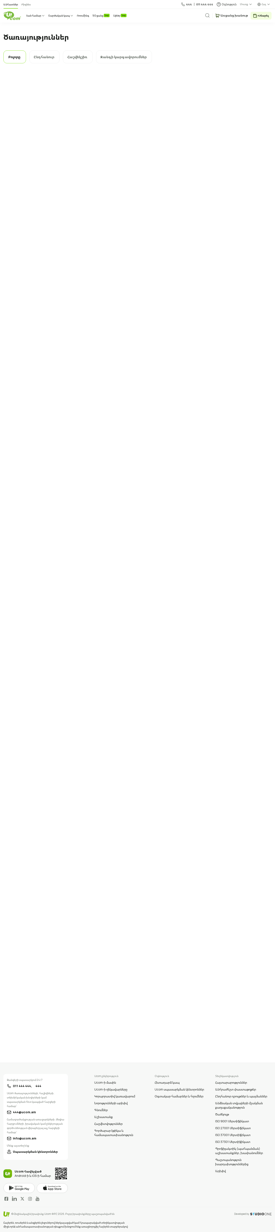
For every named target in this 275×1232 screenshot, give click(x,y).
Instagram (30, 1199)
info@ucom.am (24, 1138)
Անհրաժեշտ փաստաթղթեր (235, 1089)
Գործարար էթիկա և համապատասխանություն (113, 1133)
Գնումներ (101, 1110)
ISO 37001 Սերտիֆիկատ (233, 1135)
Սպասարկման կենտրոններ (35, 1152)
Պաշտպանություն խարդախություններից (231, 1162)
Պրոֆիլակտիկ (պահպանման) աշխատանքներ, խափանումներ (239, 1151)
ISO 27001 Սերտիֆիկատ (233, 1128)
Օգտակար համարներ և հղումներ (179, 1096)
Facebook (6, 1199)
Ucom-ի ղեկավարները (110, 1089)
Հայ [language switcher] (264, 4)
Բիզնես (26, 4)
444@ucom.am (24, 1112)
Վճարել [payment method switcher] (263, 15)
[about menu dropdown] (246, 4)
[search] (210, 15)
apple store (52, 1188)
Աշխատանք (103, 1117)
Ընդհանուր (44, 57)
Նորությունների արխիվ (111, 1103)
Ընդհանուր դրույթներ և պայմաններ (241, 1096)
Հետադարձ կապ (167, 1082)
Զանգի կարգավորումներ (123, 57)
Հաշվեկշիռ (77, 57)
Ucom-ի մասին (105, 1082)
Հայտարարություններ (231, 1082)
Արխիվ (220, 1171)
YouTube (37, 1199)
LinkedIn (14, 1199)
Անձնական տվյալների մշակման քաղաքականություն (239, 1105)
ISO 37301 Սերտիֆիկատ (232, 1142)
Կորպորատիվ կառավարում (114, 1096)
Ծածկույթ (222, 1114)
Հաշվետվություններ (108, 1124)
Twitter (22, 1199)
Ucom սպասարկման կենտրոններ (179, 1089)
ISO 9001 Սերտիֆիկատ (232, 1121)
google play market (19, 1188)
